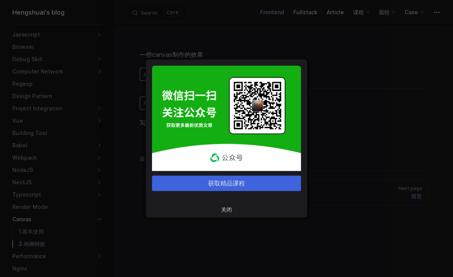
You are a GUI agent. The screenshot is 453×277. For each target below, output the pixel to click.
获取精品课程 (226, 183)
